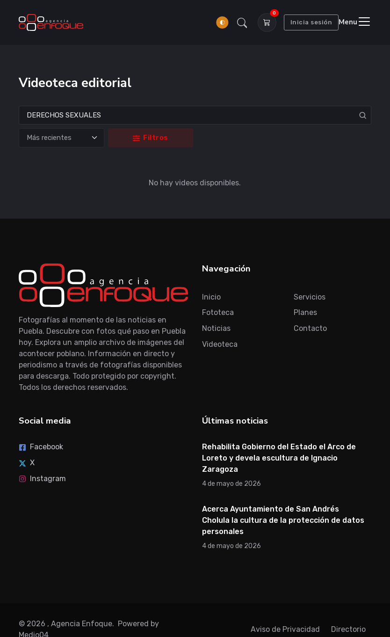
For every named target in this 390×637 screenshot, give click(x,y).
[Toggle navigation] (355, 22)
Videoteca (220, 344)
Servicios (309, 297)
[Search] (195, 115)
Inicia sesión (311, 22)
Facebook (41, 446)
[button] (242, 22)
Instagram (42, 478)
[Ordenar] (61, 137)
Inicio (211, 297)
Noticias (216, 328)
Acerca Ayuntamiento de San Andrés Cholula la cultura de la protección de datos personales (283, 520)
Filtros (150, 137)
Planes (305, 312)
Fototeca (218, 312)
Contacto (310, 328)
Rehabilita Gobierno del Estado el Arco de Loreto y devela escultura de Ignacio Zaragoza (279, 458)
